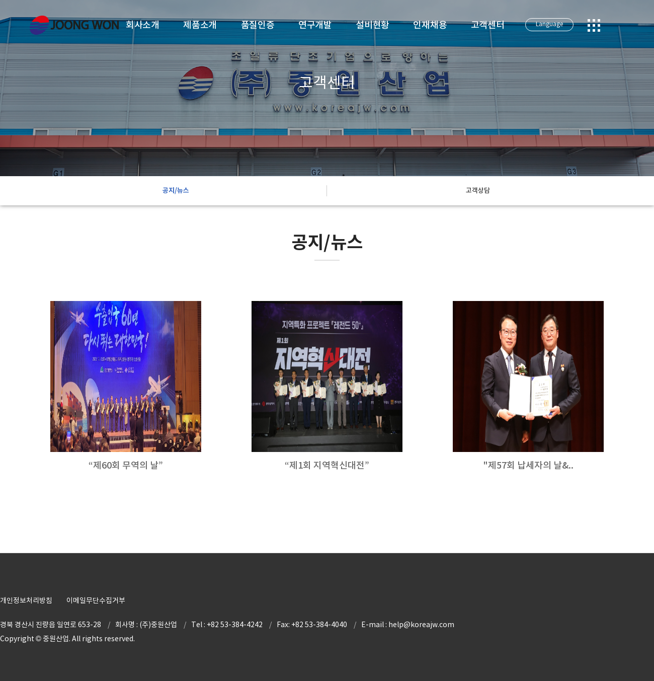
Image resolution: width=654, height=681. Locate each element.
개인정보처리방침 (26, 600)
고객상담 (478, 190)
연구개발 (315, 25)
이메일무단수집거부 (95, 600)
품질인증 (258, 25)
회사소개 (142, 25)
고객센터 (488, 25)
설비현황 (372, 25)
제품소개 (200, 25)
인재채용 (430, 25)
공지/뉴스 (175, 190)
